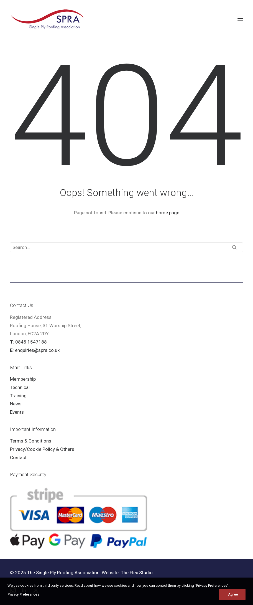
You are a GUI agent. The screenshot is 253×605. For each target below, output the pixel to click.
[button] (240, 18)
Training (18, 395)
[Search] (126, 247)
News (16, 403)
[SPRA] (47, 18)
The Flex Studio (137, 572)
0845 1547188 (31, 342)
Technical (20, 387)
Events (17, 412)
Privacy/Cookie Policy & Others (42, 449)
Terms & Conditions (30, 441)
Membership (23, 379)
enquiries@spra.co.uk (37, 350)
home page (167, 212)
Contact (18, 457)
